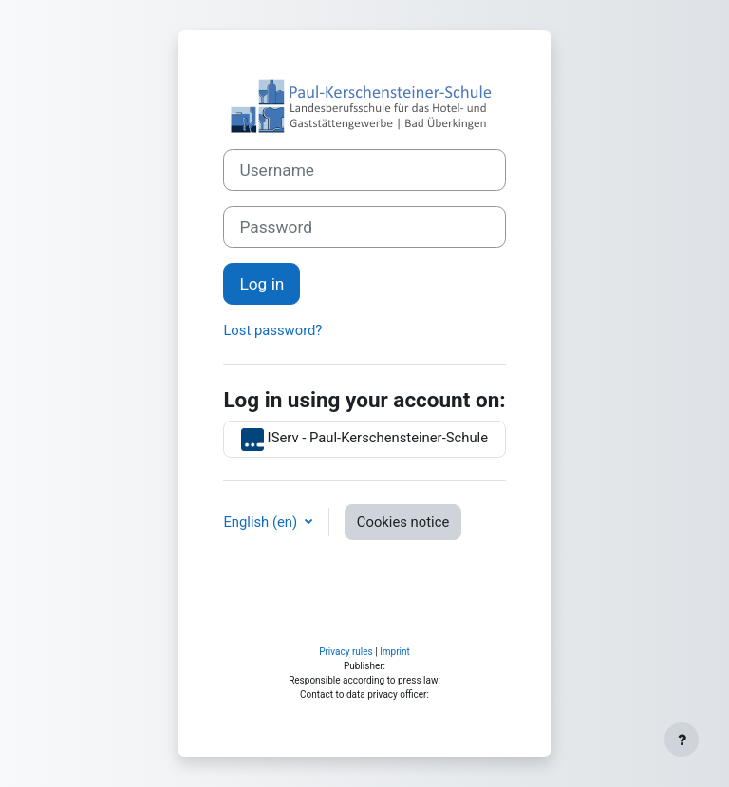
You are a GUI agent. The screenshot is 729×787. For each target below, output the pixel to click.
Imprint (395, 651)
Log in (261, 283)
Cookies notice (403, 522)
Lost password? (272, 330)
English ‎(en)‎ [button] (261, 522)
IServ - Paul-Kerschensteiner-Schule (364, 439)
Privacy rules (346, 651)
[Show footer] (681, 739)
